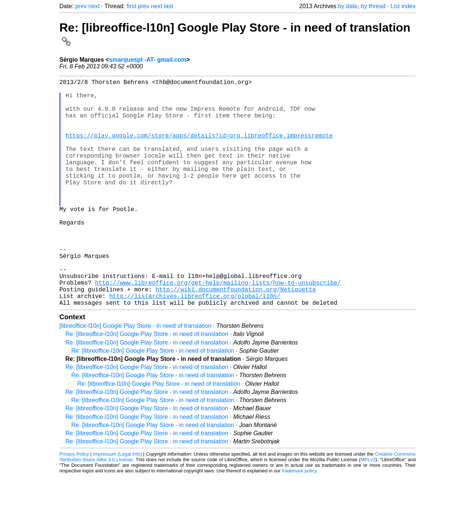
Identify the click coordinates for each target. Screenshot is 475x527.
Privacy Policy (74, 504)
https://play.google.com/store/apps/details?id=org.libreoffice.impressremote (199, 149)
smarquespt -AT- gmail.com (148, 59)
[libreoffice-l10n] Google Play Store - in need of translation (135, 376)
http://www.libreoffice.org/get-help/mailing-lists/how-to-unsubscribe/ (218, 328)
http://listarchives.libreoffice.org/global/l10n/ (194, 345)
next (93, 6)
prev (81, 6)
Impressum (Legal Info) (117, 504)
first (131, 6)
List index (403, 6)
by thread (373, 6)
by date (347, 6)
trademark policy (299, 521)
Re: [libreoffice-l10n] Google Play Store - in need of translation (146, 384)
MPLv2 (368, 510)
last (168, 6)
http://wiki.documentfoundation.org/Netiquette (235, 337)
